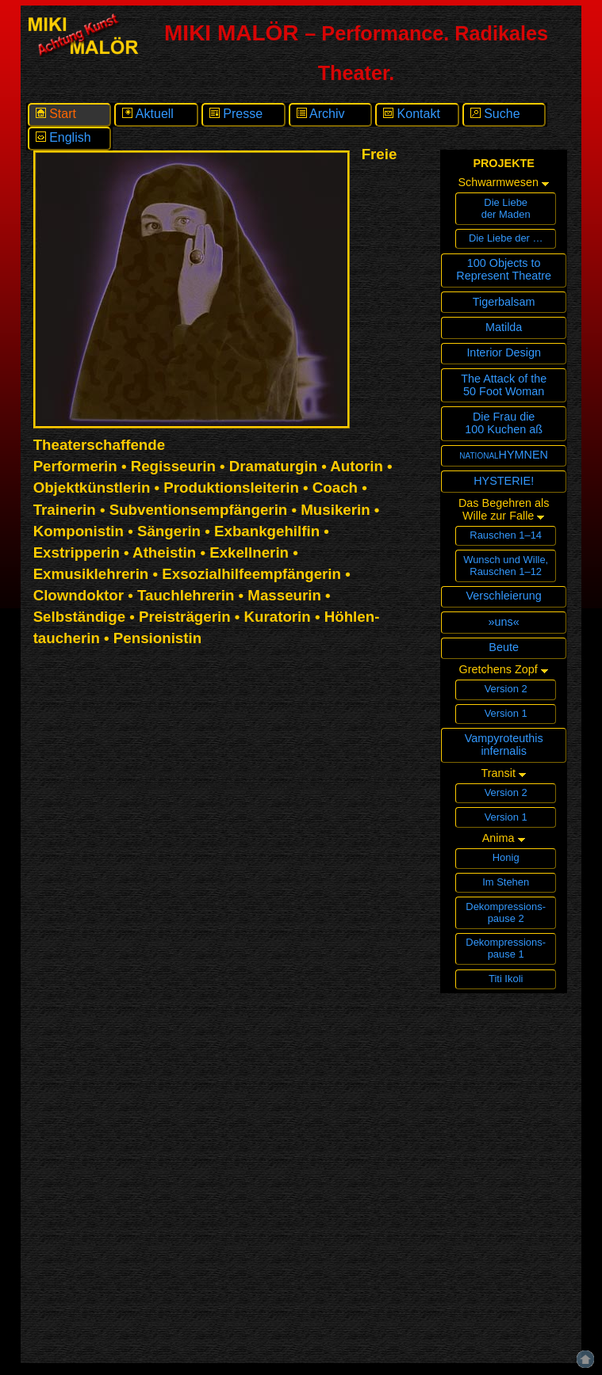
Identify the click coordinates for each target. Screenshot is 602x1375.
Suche (495, 113)
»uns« (504, 621)
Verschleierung (504, 595)
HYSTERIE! (504, 480)
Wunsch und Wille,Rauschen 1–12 (505, 565)
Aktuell (148, 113)
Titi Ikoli (506, 979)
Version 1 (506, 713)
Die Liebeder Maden (506, 208)
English (63, 137)
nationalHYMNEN (503, 454)
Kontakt (411, 113)
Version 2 (506, 689)
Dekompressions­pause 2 (506, 912)
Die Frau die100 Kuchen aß (504, 423)
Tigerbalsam (504, 301)
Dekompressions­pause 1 (506, 948)
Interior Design (503, 352)
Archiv (321, 113)
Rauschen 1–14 (506, 535)
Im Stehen (505, 882)
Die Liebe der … (506, 238)
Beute (504, 647)
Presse (236, 113)
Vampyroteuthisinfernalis (504, 744)
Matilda (503, 327)
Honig (506, 857)
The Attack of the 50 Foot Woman (503, 385)
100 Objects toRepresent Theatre (503, 269)
